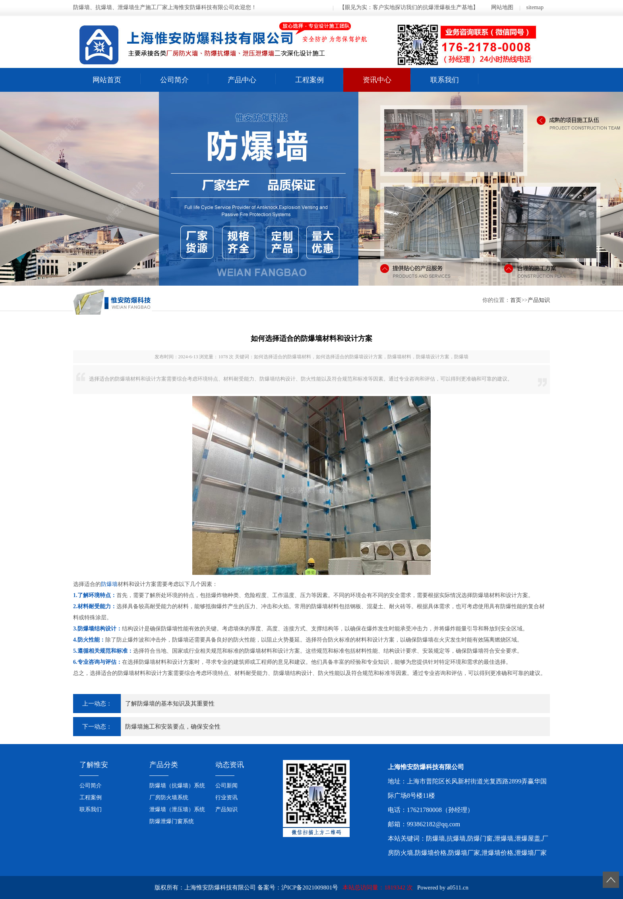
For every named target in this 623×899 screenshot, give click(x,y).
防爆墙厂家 (464, 852)
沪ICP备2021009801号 (309, 887)
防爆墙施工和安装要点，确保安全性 (173, 726)
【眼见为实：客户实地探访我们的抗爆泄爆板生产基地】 (408, 7)
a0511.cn (457, 887)
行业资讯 (226, 797)
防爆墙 (109, 584)
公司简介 (174, 80)
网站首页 (107, 80)
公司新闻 (226, 786)
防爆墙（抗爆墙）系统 (177, 786)
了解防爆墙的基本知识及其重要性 (170, 703)
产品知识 (539, 300)
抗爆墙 (456, 838)
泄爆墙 (503, 838)
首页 (515, 300)
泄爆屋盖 (527, 838)
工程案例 (309, 80)
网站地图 (502, 7)
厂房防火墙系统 (168, 797)
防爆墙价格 (431, 852)
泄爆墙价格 (497, 852)
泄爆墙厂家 (531, 852)
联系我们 (444, 80)
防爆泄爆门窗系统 (171, 821)
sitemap (535, 7)
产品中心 (242, 80)
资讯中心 (377, 80)
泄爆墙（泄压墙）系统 (177, 809)
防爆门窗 (480, 838)
